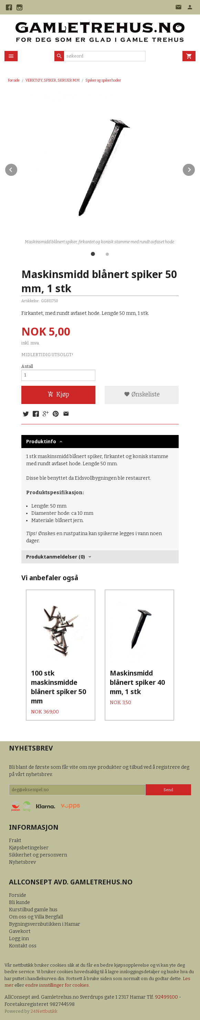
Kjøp (58, 394)
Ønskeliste (142, 394)
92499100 (166, 996)
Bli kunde (19, 901)
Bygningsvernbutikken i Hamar (44, 922)
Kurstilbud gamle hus (33, 908)
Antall (27, 366)
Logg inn (19, 937)
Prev (17, 168)
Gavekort (20, 930)
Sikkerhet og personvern (38, 854)
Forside (14, 80)
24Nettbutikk (44, 1009)
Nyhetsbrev (22, 861)
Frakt (15, 839)
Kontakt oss (22, 944)
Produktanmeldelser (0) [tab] (55, 556)
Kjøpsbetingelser (29, 846)
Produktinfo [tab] (41, 441)
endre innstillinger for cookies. (57, 983)
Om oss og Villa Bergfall (36, 915)
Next (195, 168)
